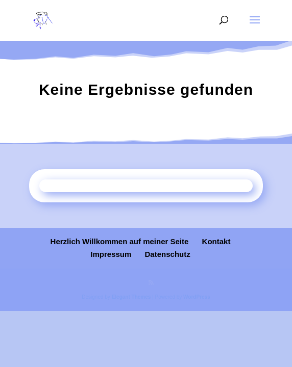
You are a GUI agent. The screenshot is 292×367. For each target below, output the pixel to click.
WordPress (196, 297)
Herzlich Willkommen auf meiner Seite (120, 241)
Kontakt (216, 241)
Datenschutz (167, 254)
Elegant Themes (131, 297)
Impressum (110, 254)
